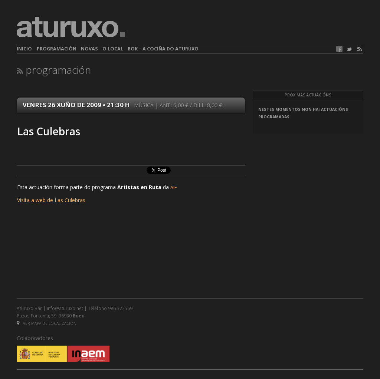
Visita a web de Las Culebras (51, 200)
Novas (89, 49)
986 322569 (120, 308)
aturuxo (71, 27)
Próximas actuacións (308, 95)
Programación (56, 49)
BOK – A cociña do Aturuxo (163, 49)
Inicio (24, 49)
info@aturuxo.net (65, 308)
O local (112, 49)
